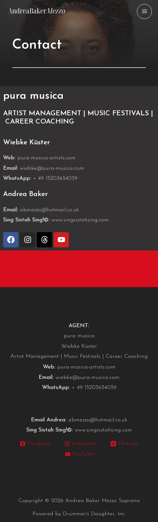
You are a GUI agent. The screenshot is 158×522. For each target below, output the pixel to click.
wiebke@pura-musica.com (52, 168)
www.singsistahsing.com (80, 220)
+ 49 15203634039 (55, 178)
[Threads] (124, 443)
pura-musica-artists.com (46, 158)
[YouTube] (78, 454)
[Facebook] (35, 443)
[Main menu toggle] (144, 11)
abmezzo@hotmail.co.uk (49, 210)
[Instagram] (80, 443)
